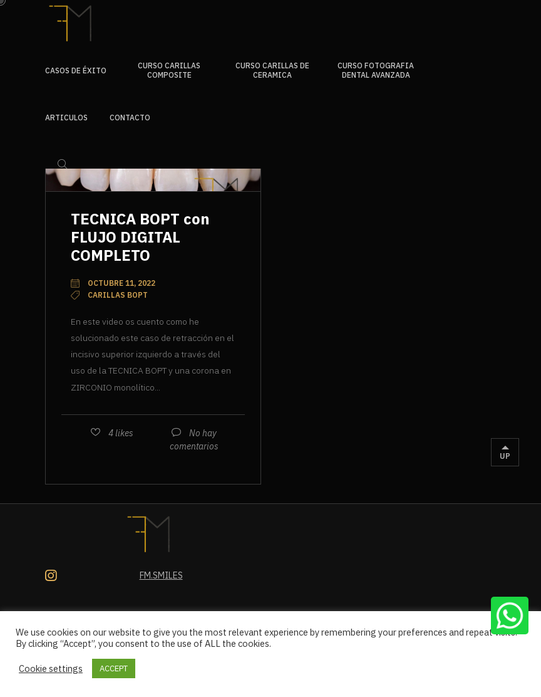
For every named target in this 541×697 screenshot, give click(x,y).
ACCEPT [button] (114, 668)
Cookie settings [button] (51, 668)
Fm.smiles (161, 575)
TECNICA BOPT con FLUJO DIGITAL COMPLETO (140, 237)
